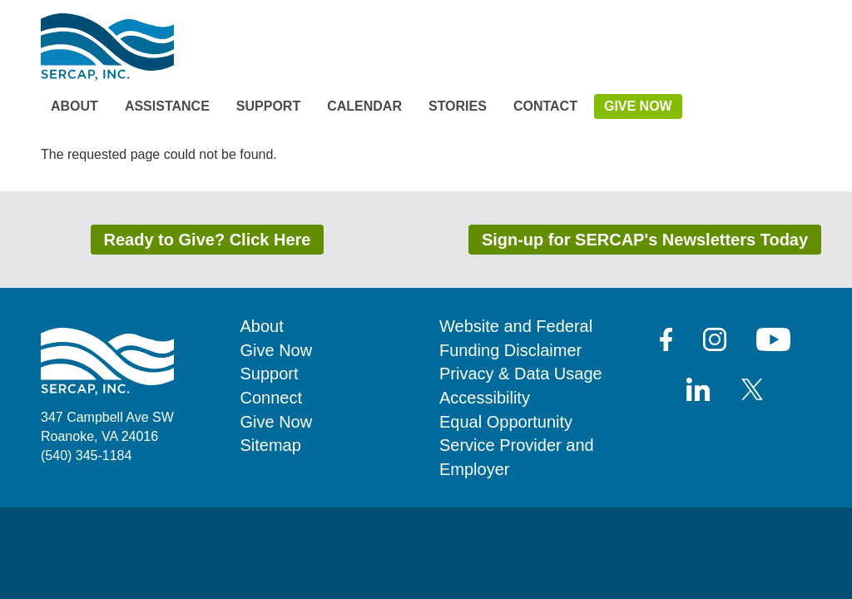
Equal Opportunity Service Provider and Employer (516, 445)
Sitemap (270, 445)
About (74, 106)
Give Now (638, 106)
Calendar (364, 106)
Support (268, 106)
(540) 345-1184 (86, 455)
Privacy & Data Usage (520, 373)
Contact (545, 106)
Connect (271, 398)
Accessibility (484, 398)
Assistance (167, 106)
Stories (457, 106)
